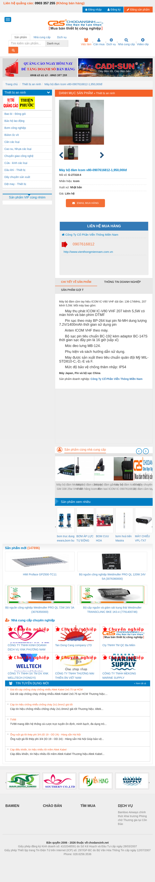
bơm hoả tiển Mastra (124, 538)
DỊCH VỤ (125, 806)
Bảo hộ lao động (14, 120)
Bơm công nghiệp (15, 127)
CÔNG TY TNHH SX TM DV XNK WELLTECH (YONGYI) (28, 675)
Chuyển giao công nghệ (18, 155)
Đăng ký (114, 9)
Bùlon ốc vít (11, 134)
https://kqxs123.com (96, 860)
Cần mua (99, 42)
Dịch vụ (111, 42)
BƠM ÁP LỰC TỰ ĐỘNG (84, 538)
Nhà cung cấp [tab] (42, 37)
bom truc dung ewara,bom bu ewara (65, 539)
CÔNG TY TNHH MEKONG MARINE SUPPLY (119, 675)
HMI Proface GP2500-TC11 (40, 574)
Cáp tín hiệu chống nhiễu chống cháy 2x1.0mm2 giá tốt (41, 704)
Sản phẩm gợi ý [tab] (72, 289)
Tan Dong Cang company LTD (73, 645)
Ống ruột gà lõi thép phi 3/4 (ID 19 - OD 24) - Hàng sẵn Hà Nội (45, 734)
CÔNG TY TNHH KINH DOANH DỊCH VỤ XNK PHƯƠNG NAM (27, 647)
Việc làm (86, 42)
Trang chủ (11, 84)
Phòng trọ (53, 860)
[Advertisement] (103, 416)
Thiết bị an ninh (31, 84)
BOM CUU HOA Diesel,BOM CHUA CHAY (104, 539)
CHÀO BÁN (52, 806)
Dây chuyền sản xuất (17, 177)
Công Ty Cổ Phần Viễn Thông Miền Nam (90, 234)
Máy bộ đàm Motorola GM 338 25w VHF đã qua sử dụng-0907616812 (69, 487)
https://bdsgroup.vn (72, 860)
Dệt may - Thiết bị (15, 184)
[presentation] (139, 451)
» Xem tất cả (140, 683)
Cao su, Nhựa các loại (17, 148)
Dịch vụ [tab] (62, 37)
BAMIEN (12, 806)
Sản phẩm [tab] (20, 37)
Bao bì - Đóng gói (15, 113)
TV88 (13, 719)
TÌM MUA (88, 806)
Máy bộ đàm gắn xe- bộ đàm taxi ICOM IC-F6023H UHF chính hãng (108, 487)
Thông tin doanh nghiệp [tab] (122, 281)
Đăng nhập (93, 9)
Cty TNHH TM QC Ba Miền (118, 645)
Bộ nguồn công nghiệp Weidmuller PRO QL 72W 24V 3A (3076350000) (39, 609)
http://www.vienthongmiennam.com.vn (88, 251)
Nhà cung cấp (126, 42)
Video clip (143, 42)
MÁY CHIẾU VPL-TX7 (142, 538)
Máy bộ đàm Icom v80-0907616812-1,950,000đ (73, 84)
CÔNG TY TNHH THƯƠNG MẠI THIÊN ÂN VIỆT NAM (74, 675)
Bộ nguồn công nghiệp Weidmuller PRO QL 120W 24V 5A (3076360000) (112, 576)
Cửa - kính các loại (15, 163)
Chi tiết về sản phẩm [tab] (76, 281)
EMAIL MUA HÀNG (85, 203)
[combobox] (67, 43)
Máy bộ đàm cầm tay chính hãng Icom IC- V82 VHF (89, 487)
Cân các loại (12, 141)
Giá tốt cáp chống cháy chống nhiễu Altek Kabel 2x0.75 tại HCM (46, 689)
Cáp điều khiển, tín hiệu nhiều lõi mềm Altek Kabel (38, 749)
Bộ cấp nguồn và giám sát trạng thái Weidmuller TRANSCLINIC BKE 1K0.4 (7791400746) (112, 609)
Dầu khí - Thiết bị (15, 170)
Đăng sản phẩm (138, 9)
